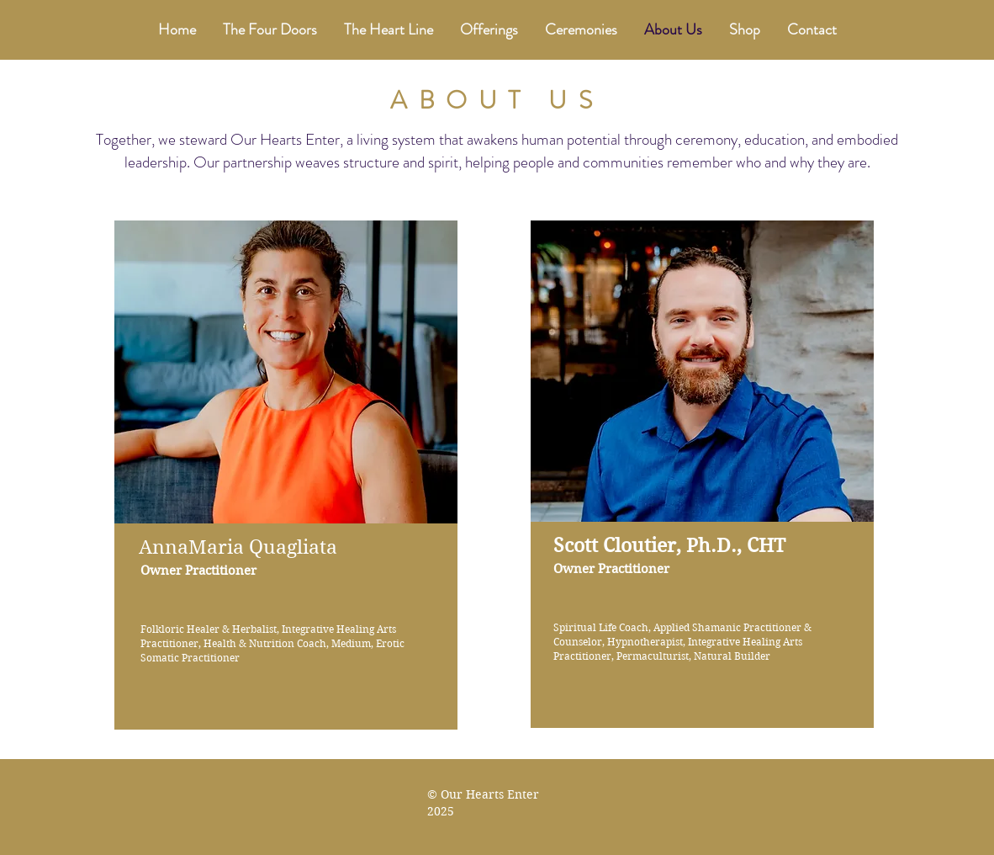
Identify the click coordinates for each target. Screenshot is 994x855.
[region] (289, 502)
